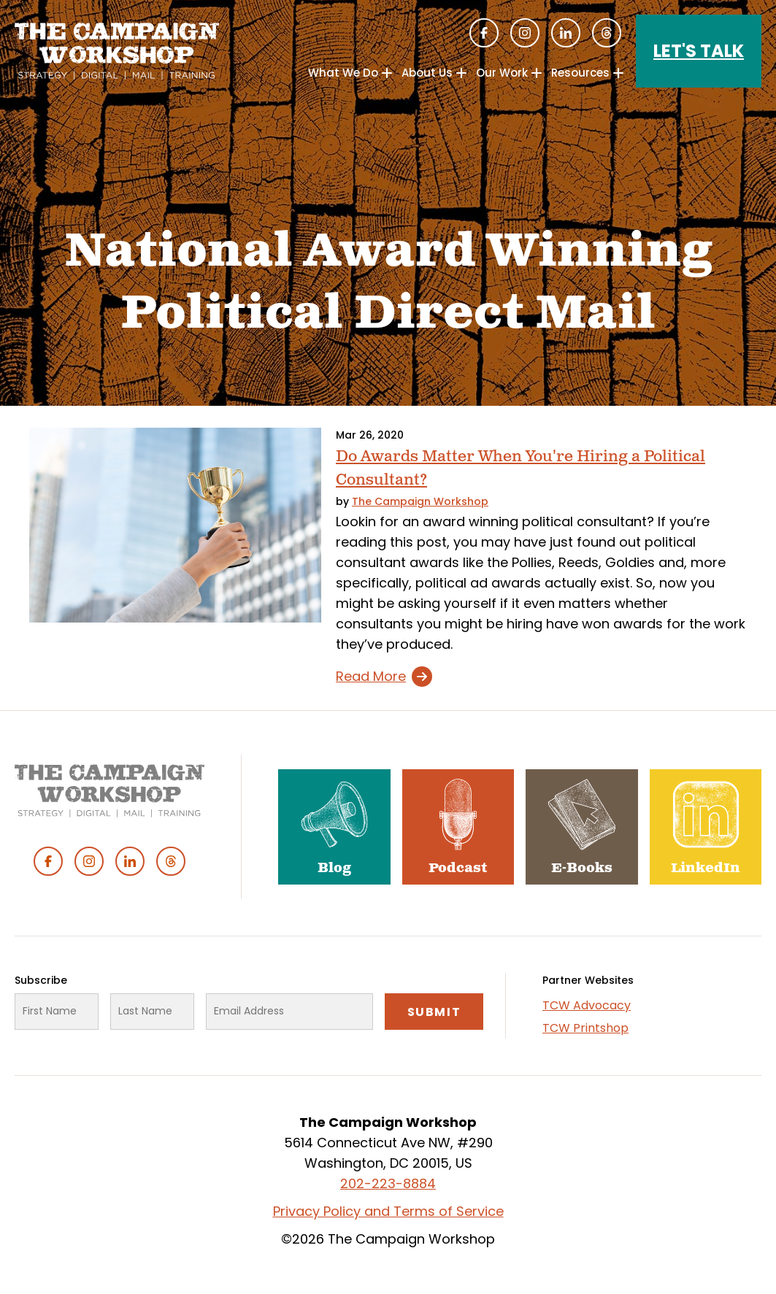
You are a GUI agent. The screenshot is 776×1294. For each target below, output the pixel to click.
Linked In (566, 33)
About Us (427, 72)
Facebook (484, 33)
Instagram (525, 33)
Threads (606, 33)
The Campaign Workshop (420, 501)
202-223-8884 (388, 1183)
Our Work (502, 72)
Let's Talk (698, 51)
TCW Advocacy (586, 1005)
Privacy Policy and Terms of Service (388, 1211)
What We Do (343, 72)
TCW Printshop (585, 1028)
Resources (580, 72)
